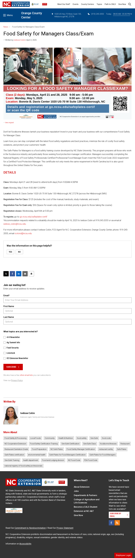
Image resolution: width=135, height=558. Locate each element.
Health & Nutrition (66, 438)
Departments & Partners (85, 495)
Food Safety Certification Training (44, 444)
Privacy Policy (17, 380)
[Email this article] (25, 273)
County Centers (87, 4)
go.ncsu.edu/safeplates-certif (33, 216)
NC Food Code (74, 460)
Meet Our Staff (63, 4)
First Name (8, 306)
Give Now (122, 4)
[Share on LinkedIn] (18, 273)
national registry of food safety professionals (23, 466)
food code (106, 438)
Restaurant (125, 444)
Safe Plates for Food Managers (102, 455)
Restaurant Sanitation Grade (16, 449)
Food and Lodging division (53, 460)
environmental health (36, 455)
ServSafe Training (12, 460)
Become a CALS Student (85, 507)
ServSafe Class (89, 444)
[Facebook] (111, 522)
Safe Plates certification (14, 455)
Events (75, 4)
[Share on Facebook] (12, 273)
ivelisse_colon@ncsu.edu (14, 224)
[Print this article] (31, 273)
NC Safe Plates (56, 449)
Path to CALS (110, 4)
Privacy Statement (64, 528)
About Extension (82, 487)
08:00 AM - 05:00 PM (122, 14)
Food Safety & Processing (15, 438)
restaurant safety (106, 449)
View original (9, 123)
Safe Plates (121, 449)
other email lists (26, 375)
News (5, 27)
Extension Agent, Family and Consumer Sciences (37, 417)
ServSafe (94, 438)
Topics (99, 4)
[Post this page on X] (6, 273)
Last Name (8, 317)
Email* (6, 295)
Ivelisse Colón (19, 40)
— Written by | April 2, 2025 (20, 40)
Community (50, 438)
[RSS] (117, 522)
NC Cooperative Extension (15, 444)
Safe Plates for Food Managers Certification (67, 455)
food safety (81, 438)
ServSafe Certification (70, 444)
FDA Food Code (90, 460)
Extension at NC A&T (84, 511)
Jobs (76, 491)
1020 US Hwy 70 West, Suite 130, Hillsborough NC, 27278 (66, 15)
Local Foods (35, 438)
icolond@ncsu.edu (23, 233)
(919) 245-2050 (95, 14)
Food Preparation (39, 449)
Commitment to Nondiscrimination (30, 528)
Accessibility (25, 543)
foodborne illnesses (108, 444)
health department (30, 460)
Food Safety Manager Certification (81, 449)
